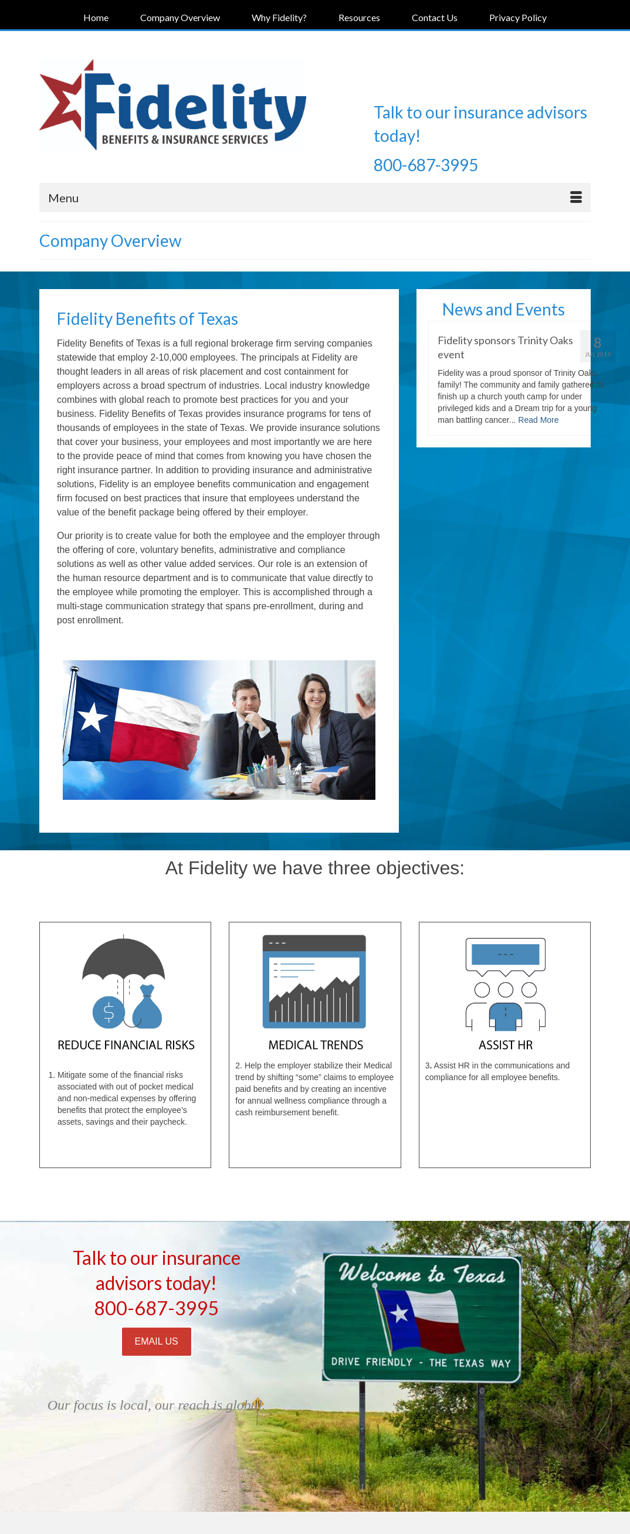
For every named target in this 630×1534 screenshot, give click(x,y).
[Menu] (315, 197)
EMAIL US (156, 1341)
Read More (538, 420)
